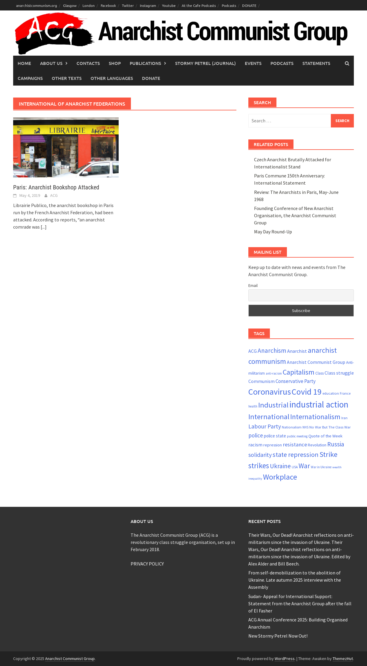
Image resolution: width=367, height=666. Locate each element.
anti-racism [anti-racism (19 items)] (274, 373)
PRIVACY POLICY (147, 564)
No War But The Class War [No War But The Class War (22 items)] (330, 427)
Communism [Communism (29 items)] (261, 381)
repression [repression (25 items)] (272, 445)
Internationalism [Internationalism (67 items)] (315, 416)
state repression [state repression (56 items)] (296, 454)
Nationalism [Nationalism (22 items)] (292, 427)
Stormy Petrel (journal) (205, 63)
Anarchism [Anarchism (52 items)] (272, 350)
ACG (54, 195)
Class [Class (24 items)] (319, 373)
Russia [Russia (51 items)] (335, 444)
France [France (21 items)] (345, 393)
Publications (145, 63)
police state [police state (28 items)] (275, 436)
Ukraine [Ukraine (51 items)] (280, 466)
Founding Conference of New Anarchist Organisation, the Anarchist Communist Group (295, 215)
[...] (44, 227)
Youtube (169, 5)
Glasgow (70, 5)
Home (24, 63)
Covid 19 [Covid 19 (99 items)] (307, 391)
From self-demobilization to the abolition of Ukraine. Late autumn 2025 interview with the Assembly (294, 580)
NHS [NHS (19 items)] (305, 427)
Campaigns (30, 78)
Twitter (128, 5)
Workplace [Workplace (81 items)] (280, 477)
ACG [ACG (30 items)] (252, 351)
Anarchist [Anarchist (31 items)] (297, 351)
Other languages (112, 78)
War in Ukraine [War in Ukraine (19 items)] (321, 467)
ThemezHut (343, 658)
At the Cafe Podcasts (199, 5)
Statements (316, 63)
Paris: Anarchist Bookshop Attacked (56, 187)
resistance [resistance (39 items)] (295, 444)
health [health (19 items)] (252, 406)
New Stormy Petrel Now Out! (278, 636)
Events (253, 63)
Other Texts (67, 78)
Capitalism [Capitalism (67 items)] (298, 372)
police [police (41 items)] (255, 435)
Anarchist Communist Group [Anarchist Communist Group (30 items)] (316, 362)
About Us (51, 63)
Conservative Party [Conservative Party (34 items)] (296, 381)
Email (253, 285)
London (88, 5)
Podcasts (229, 5)
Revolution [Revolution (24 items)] (317, 445)
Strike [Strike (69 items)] (328, 454)
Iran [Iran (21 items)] (344, 418)
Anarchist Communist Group (70, 658)
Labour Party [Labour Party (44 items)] (264, 426)
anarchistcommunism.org (36, 5)
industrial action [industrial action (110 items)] (318, 404)
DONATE (249, 5)
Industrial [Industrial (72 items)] (273, 405)
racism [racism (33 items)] (255, 445)
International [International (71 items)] (268, 416)
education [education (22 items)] (330, 393)
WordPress (285, 658)
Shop (115, 63)
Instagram (148, 5)
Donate (151, 78)
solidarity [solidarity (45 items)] (260, 454)
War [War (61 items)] (304, 465)
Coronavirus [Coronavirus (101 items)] (269, 391)
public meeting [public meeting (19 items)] (297, 436)
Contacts (88, 63)
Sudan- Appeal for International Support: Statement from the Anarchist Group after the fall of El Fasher (299, 603)
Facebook (108, 5)
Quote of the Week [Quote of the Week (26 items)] (325, 436)
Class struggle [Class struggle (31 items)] (339, 373)
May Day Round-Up (273, 232)
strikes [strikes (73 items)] (258, 465)
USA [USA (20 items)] (295, 467)
